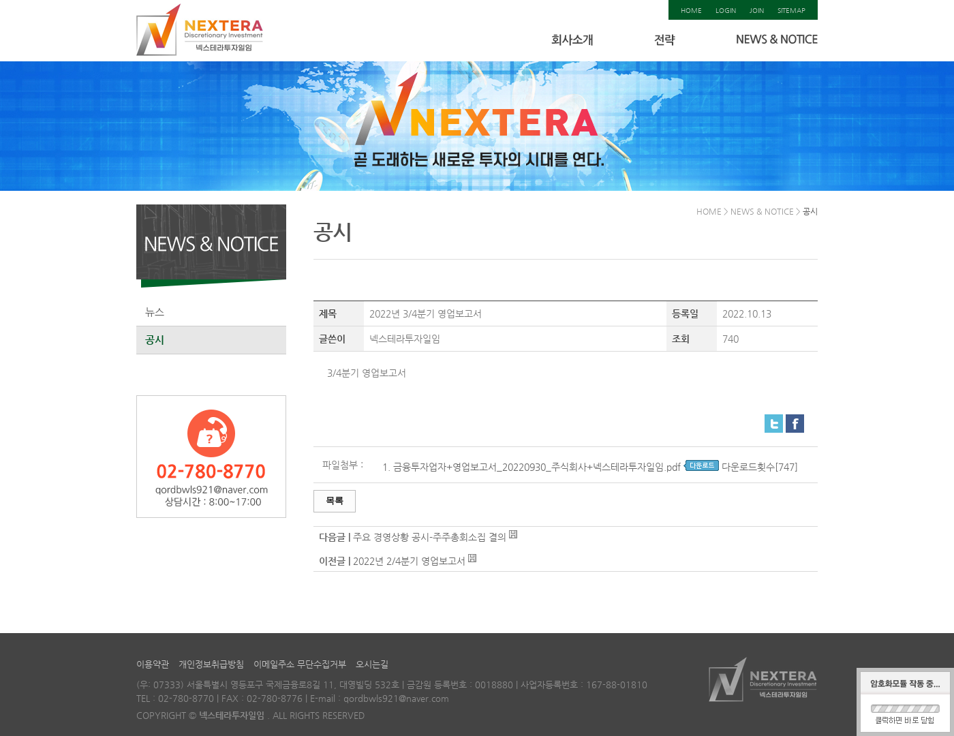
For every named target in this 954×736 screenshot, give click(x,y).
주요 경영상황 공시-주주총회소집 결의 (429, 537)
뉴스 (154, 312)
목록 (334, 500)
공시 (154, 340)
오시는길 (372, 664)
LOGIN (726, 10)
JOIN (757, 10)
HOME (691, 10)
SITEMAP (791, 10)
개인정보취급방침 (211, 664)
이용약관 (152, 664)
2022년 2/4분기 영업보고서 (409, 560)
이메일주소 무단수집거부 (299, 664)
